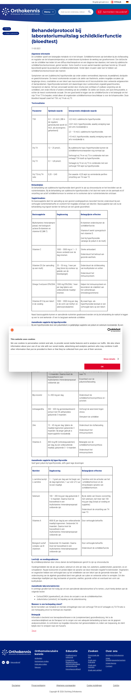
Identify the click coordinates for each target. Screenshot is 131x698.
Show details (109, 359)
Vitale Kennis (111, 663)
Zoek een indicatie (92, 661)
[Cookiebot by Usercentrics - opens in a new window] (109, 330)
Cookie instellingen (94, 685)
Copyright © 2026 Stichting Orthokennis (65, 691)
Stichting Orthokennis (115, 655)
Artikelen (38, 658)
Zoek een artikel (95, 670)
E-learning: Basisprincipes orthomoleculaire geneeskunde (73, 663)
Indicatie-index (41, 664)
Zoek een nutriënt (92, 666)
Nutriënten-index (42, 661)
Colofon (116, 685)
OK (102, 366)
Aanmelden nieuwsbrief (112, 11)
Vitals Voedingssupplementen (115, 659)
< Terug (7, 29)
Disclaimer (16, 685)
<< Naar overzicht (11, 33)
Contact (109, 666)
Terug (34, 630)
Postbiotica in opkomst (71, 656)
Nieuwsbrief (13, 662)
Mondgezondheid (73, 669)
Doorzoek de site (93, 656)
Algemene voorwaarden (66, 685)
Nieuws (38, 667)
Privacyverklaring (38, 685)
